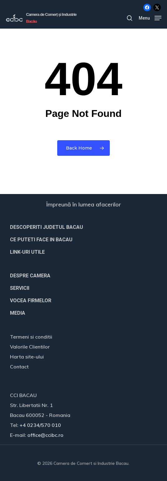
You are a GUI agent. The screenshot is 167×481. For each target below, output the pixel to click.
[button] (150, 17)
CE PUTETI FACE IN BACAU (41, 240)
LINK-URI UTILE (27, 252)
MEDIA (17, 313)
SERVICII (19, 288)
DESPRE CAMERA (30, 276)
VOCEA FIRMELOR (30, 300)
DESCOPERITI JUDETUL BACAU (46, 227)
